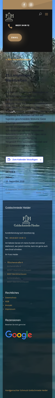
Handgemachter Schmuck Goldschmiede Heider (26, 390)
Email (14, 37)
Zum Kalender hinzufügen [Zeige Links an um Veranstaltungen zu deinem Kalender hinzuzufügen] (25, 159)
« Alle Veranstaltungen (18, 59)
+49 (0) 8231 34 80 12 (17, 238)
